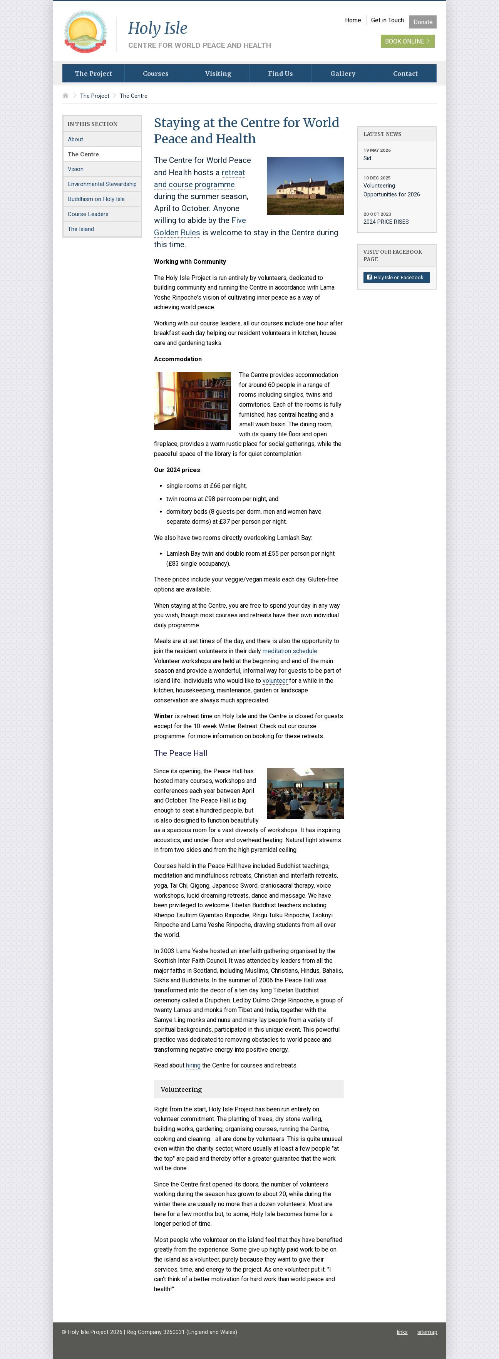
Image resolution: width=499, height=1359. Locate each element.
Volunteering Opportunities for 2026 (396, 186)
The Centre (133, 96)
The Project (94, 96)
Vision (76, 169)
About (75, 139)
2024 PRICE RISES (396, 218)
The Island (81, 229)
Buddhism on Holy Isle (96, 199)
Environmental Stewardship (102, 184)
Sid (396, 154)
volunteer (276, 680)
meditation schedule (290, 651)
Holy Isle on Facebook (395, 277)
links (402, 1332)
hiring (194, 1065)
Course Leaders (88, 214)
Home (353, 20)
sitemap (427, 1332)
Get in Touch (387, 20)
